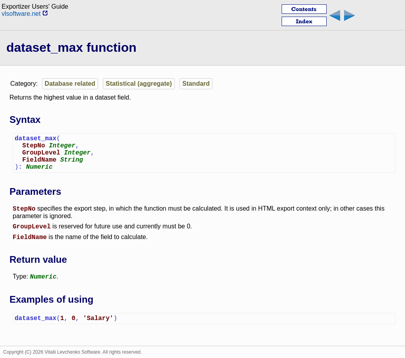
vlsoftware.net (25, 13)
